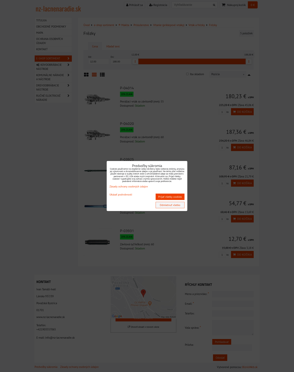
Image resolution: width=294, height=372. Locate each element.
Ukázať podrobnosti (121, 194)
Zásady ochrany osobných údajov (129, 186)
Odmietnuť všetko (170, 205)
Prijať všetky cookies (170, 196)
